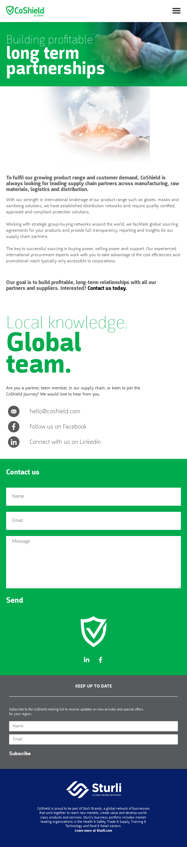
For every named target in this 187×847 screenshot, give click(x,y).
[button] (176, 10)
